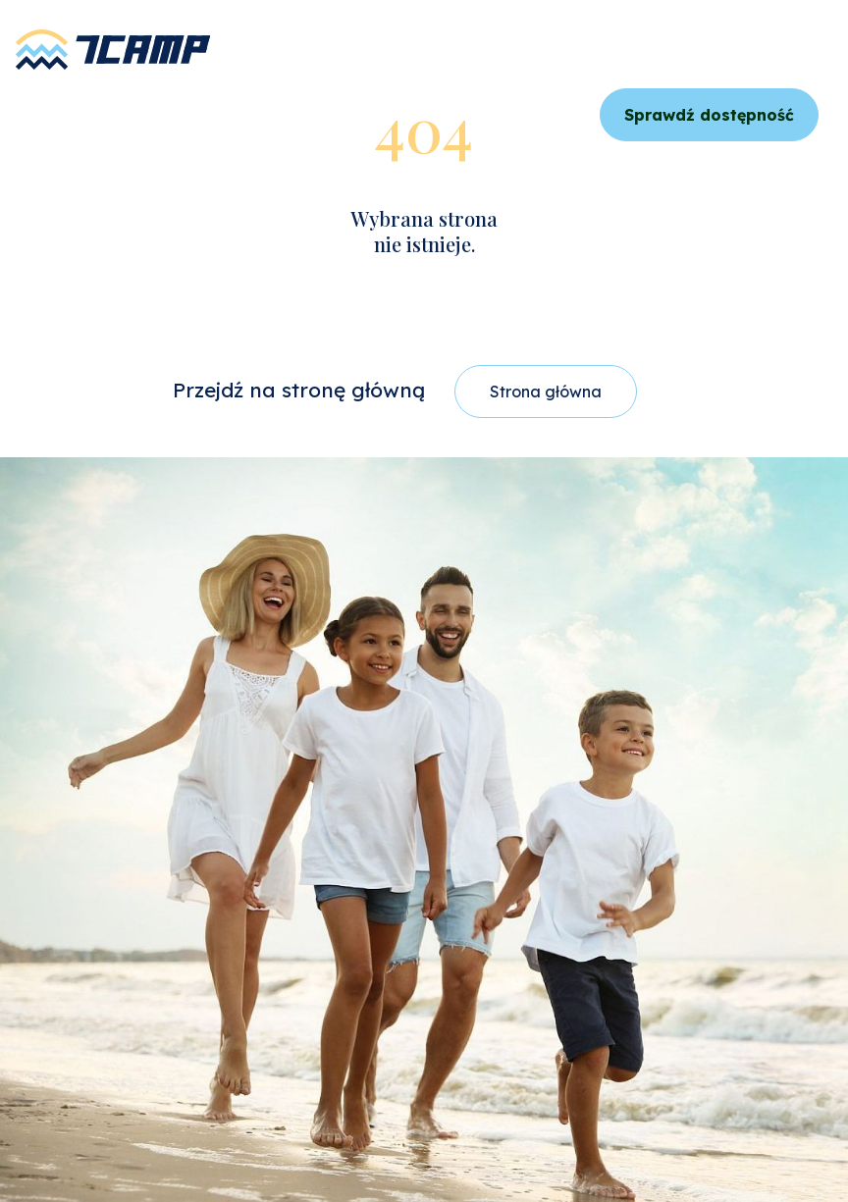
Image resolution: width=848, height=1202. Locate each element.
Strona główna (546, 391)
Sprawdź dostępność (709, 115)
